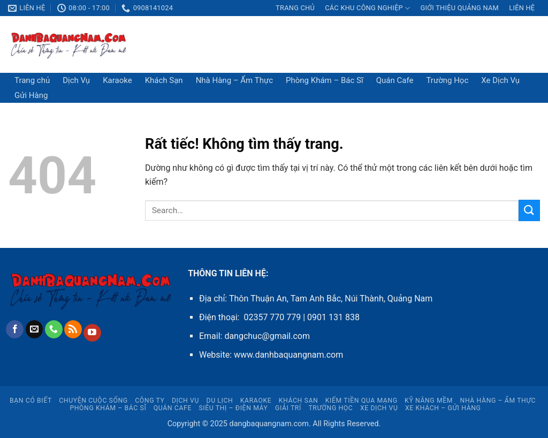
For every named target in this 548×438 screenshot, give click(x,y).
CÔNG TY (149, 400)
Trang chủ (295, 8)
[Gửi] (529, 210)
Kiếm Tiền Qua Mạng (361, 400)
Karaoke (117, 80)
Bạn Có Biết (31, 400)
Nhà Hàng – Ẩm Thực (234, 80)
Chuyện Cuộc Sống (93, 400)
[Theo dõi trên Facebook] (15, 329)
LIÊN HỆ (522, 8)
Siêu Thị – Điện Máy (233, 408)
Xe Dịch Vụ (500, 80)
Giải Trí (288, 408)
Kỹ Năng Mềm (429, 400)
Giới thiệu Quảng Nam (459, 8)
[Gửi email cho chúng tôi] (34, 329)
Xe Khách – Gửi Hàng (443, 408)
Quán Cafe (395, 80)
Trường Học (447, 80)
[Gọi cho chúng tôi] (54, 329)
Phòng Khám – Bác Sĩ (324, 80)
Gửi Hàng (31, 95)
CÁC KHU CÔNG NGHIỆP (367, 8)
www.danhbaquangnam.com (288, 355)
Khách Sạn (164, 80)
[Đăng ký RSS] (73, 329)
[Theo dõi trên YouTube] (92, 333)
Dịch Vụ (76, 80)
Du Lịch (220, 400)
